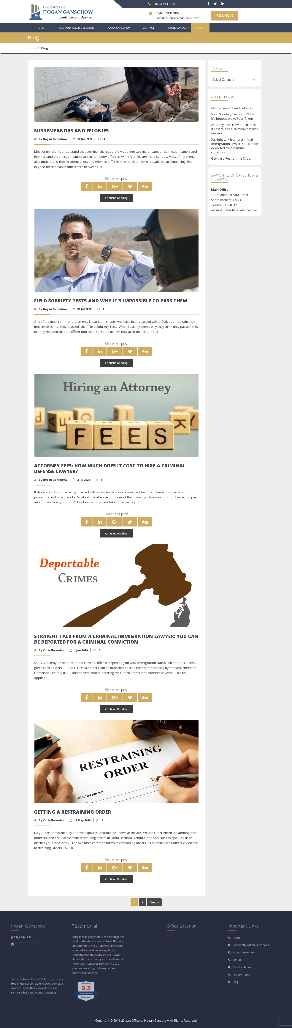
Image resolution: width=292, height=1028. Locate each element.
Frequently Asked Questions (75, 27)
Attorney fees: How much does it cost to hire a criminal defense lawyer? (234, 128)
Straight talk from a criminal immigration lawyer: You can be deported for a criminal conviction (234, 145)
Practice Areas (176, 27)
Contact (148, 27)
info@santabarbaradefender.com (178, 18)
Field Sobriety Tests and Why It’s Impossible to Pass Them (232, 116)
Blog (200, 27)
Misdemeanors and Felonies (232, 108)
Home (40, 27)
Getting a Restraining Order (231, 158)
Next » (154, 902)
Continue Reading (116, 198)
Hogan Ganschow (119, 27)
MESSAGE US (224, 15)
